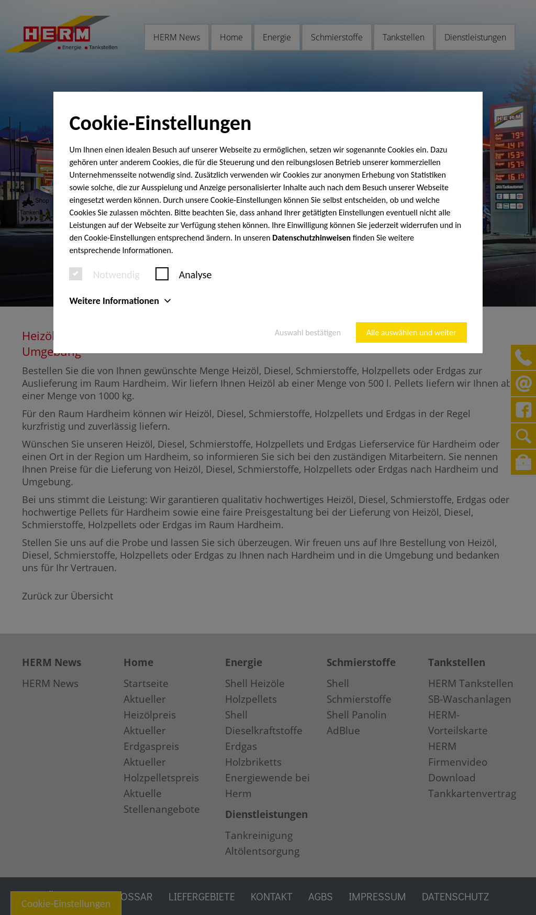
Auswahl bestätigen (308, 332)
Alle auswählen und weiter (411, 332)
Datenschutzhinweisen (311, 238)
